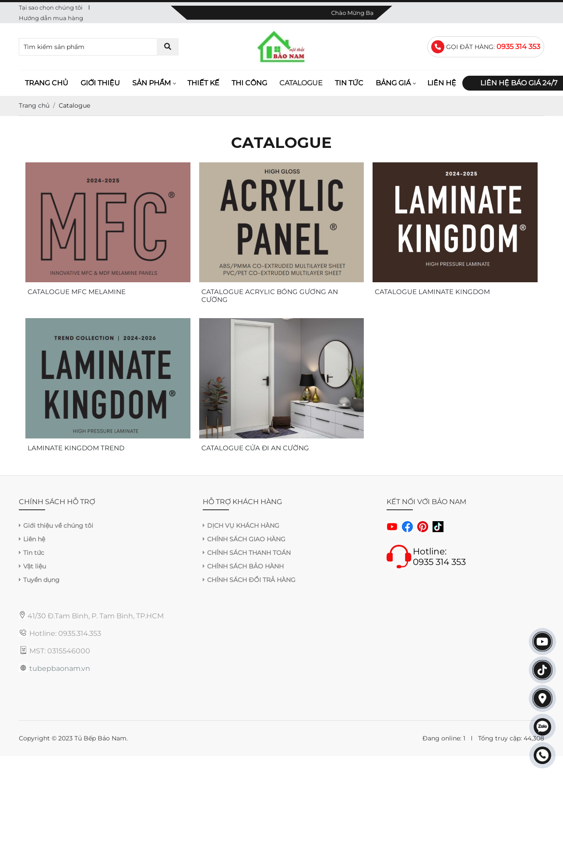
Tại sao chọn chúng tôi (51, 7)
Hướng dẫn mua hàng (51, 17)
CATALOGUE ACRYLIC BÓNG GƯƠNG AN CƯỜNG (269, 296)
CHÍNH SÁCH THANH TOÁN (249, 553)
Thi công (249, 83)
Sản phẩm (151, 83)
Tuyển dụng (41, 580)
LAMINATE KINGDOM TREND (76, 448)
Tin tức (349, 83)
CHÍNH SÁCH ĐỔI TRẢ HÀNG (251, 580)
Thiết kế (203, 83)
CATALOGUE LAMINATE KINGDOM (432, 292)
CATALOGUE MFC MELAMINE (77, 292)
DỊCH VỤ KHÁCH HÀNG (243, 525)
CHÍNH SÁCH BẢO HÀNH (245, 566)
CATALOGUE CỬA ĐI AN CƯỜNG (255, 448)
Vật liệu (34, 566)
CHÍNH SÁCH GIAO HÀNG (246, 539)
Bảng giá (393, 83)
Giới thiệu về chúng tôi (58, 525)
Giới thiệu (100, 83)
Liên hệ (441, 83)
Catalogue (301, 83)
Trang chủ (46, 83)
